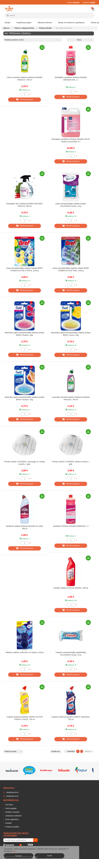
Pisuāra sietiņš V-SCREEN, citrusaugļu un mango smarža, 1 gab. (24, 463)
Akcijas (7, 22)
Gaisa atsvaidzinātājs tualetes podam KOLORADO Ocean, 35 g (70, 205)
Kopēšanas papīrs (24, 22)
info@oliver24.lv (11, 796)
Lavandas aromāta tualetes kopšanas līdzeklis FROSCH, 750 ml (71, 398)
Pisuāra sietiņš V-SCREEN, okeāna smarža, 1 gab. (71, 463)
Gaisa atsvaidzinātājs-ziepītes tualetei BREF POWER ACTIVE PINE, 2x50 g (71, 269)
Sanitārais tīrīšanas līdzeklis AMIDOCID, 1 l (71, 526)
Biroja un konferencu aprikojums (71, 22)
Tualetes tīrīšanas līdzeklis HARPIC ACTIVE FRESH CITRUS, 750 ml (24, 718)
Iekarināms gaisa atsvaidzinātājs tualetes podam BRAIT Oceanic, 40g (25, 398)
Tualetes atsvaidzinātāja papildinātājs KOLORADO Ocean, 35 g (70, 653)
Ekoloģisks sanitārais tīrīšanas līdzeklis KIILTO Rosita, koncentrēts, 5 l (71, 140)
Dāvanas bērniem (45, 22)
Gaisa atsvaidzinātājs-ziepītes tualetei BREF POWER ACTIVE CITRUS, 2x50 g (24, 269)
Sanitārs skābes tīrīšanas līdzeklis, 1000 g (71, 588)
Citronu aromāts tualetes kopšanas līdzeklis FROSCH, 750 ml (24, 78)
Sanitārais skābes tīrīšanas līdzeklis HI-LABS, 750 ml (24, 527)
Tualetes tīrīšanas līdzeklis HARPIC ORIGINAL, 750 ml (70, 718)
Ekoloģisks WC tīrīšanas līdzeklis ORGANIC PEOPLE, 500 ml (24, 205)
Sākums (6, 28)
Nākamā (88, 751)
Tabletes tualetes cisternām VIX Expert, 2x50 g (24, 652)
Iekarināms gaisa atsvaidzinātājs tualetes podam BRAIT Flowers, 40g (25, 334)
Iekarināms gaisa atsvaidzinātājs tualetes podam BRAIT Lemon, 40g (71, 334)
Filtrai (79, 40)
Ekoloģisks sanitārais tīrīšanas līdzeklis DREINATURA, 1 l (71, 78)
